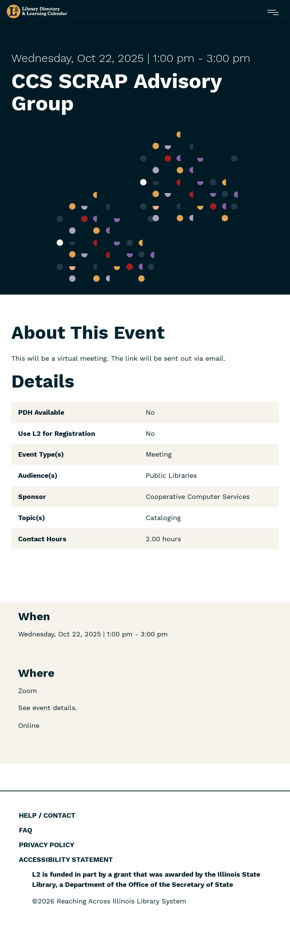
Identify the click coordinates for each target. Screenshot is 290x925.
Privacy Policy (46, 845)
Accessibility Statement (66, 859)
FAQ (25, 830)
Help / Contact (47, 815)
